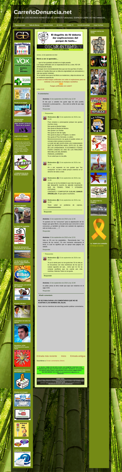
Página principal (20, 25)
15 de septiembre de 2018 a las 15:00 (62, 283)
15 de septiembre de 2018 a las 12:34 (62, 99)
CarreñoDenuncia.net (43, 12)
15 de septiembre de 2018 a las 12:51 (62, 237)
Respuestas (49, 113)
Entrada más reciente (47, 356)
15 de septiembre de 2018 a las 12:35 (62, 219)
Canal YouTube (98, 25)
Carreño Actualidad (83, 25)
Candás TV (70, 25)
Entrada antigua (77, 356)
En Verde (60, 25)
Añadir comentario (45, 295)
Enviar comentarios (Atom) (55, 361)
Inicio (63, 356)
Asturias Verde (48, 25)
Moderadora (52, 117)
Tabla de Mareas (34, 25)
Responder (46, 109)
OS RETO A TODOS (21, 139)
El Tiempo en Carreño (97, 246)
